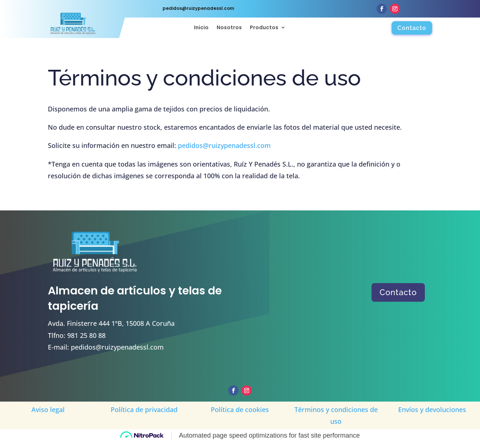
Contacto (411, 27)
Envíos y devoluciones (432, 409)
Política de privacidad (144, 409)
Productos (264, 28)
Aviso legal (48, 409)
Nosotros (229, 28)
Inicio (201, 28)
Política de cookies (240, 409)
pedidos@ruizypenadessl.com (224, 145)
